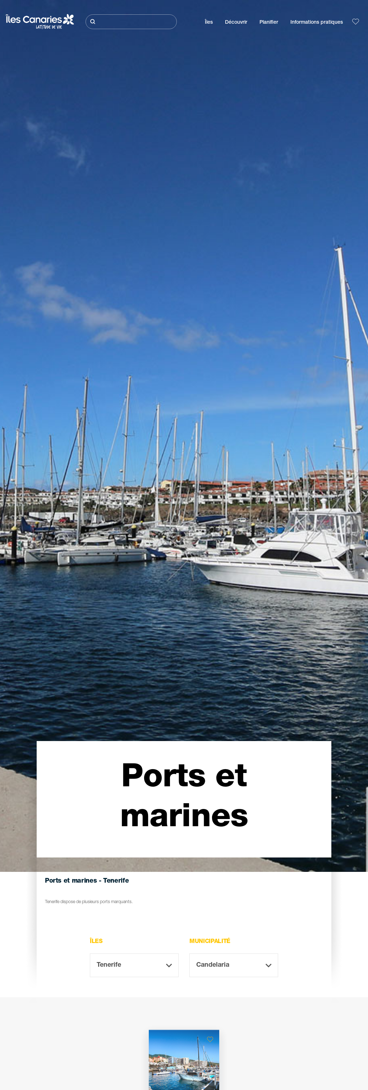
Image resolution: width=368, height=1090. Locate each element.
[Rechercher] (131, 21)
